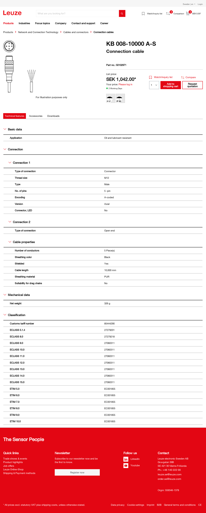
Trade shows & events (15, 458)
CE (199, 504)
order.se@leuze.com (169, 478)
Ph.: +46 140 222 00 (169, 469)
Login (200, 4)
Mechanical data (17, 295)
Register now (77, 472)
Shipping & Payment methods (19, 473)
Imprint (150, 504)
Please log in (125, 84)
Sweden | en (188, 4)
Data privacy (118, 504)
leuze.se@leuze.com (170, 474)
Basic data (13, 129)
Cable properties (22, 242)
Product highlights (13, 462)
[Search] (122, 13)
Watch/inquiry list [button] (161, 77)
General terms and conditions (180, 504)
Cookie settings (135, 504)
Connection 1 (19, 162)
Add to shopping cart (170, 85)
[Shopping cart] (193, 13)
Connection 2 (19, 222)
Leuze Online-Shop (13, 469)
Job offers (8, 465)
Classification (14, 315)
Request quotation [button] (192, 85)
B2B (159, 504)
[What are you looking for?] (77, 13)
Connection (13, 149)
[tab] (14, 116)
